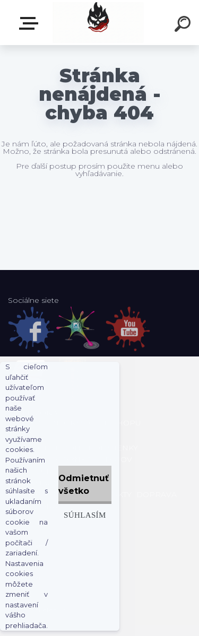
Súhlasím (85, 515)
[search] (184, 25)
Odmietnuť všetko (83, 484)
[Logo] (98, 22)
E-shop (30, 23)
